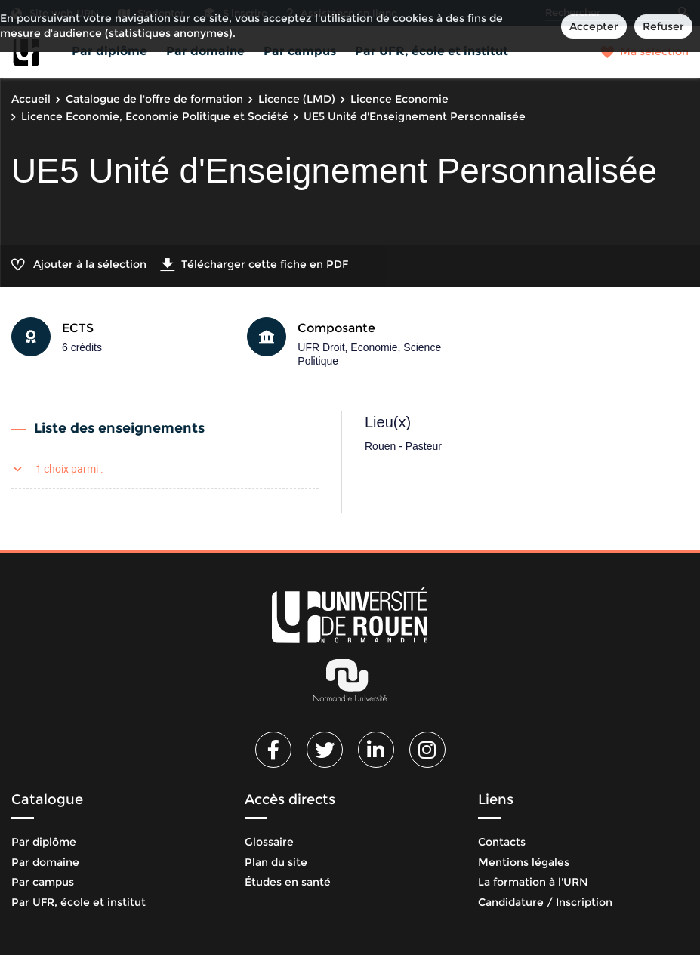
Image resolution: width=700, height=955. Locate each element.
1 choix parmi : (69, 468)
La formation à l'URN (533, 882)
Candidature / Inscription (545, 902)
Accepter (593, 26)
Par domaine (205, 51)
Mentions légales (523, 862)
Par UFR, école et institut (431, 51)
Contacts (502, 842)
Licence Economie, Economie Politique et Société (154, 116)
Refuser (663, 26)
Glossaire (269, 842)
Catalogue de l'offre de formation (154, 99)
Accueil (31, 99)
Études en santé (288, 882)
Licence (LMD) (296, 99)
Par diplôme (109, 51)
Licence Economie (399, 99)
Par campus (300, 51)
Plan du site (276, 862)
